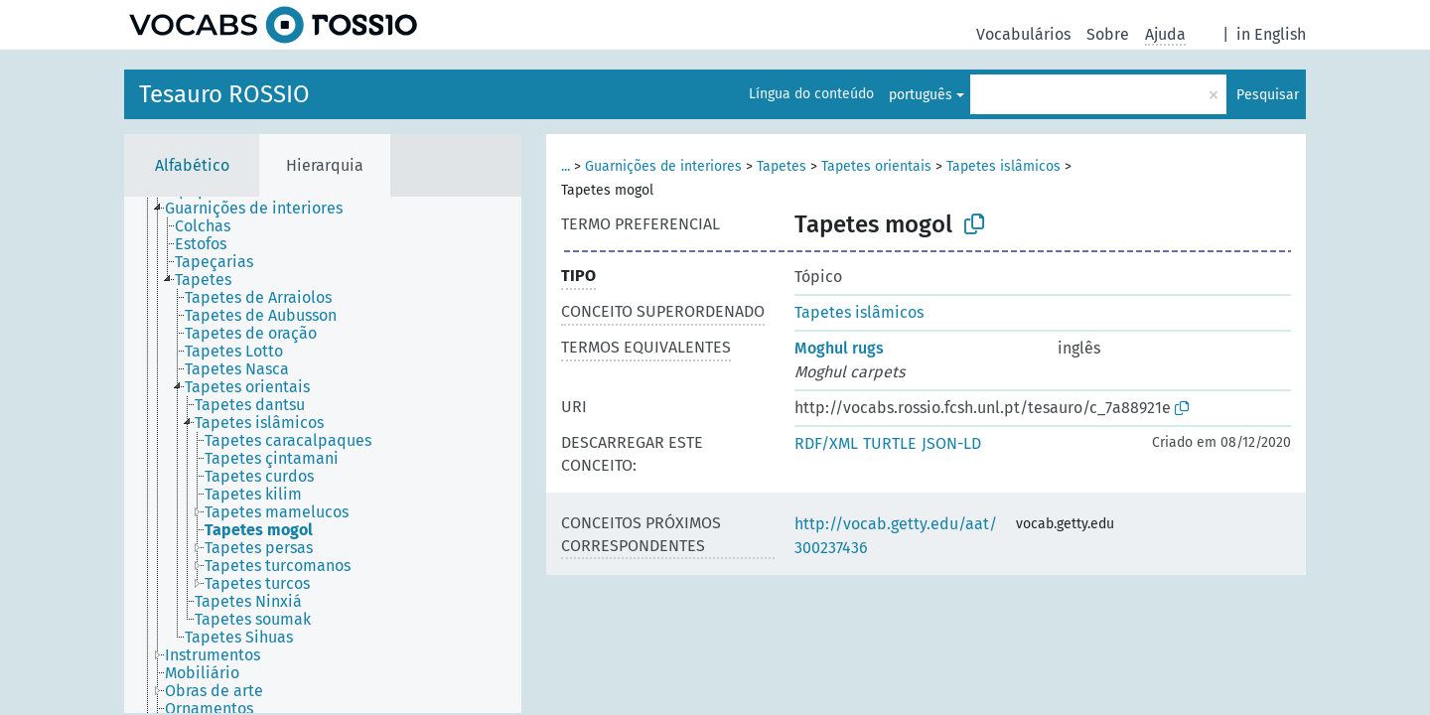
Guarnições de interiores (663, 166)
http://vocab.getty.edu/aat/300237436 (895, 535)
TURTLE (890, 443)
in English (1271, 34)
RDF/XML (826, 443)
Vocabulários (1023, 34)
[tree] (322, 455)
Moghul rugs (839, 348)
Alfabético (192, 165)
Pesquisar (1267, 94)
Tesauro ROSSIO (224, 94)
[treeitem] (262, 208)
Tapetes (781, 166)
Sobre (1107, 34)
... (565, 166)
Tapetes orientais (876, 166)
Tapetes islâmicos (1003, 166)
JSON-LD (951, 443)
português (920, 94)
